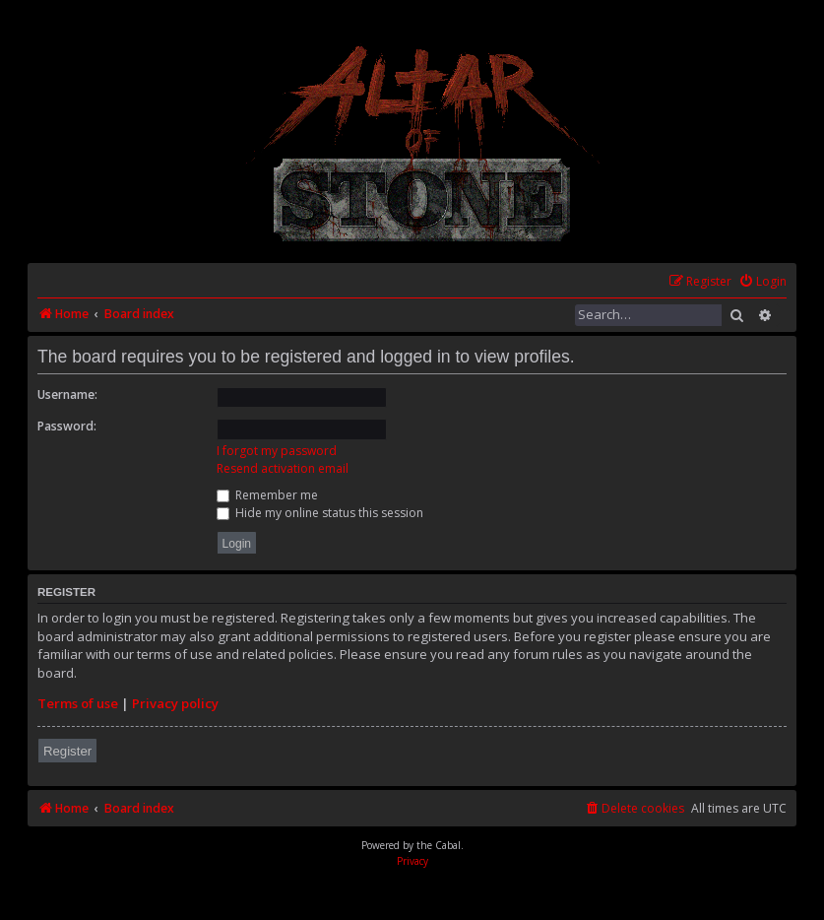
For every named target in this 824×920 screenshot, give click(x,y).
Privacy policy (175, 703)
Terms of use (77, 703)
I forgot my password (277, 450)
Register (67, 751)
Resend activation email (283, 468)
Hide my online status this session (320, 512)
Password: (66, 426)
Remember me (267, 495)
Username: (67, 394)
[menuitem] (762, 282)
